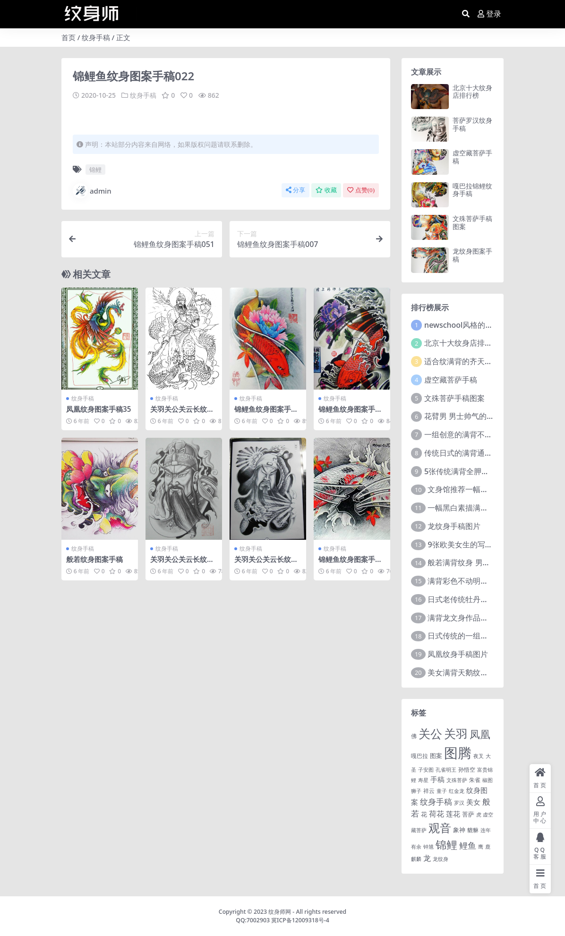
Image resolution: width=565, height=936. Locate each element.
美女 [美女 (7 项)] (473, 802)
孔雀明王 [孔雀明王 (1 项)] (446, 769)
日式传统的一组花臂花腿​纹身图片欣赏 (492, 635)
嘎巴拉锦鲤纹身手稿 (472, 189)
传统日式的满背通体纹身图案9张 (479, 453)
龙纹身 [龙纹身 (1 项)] (440, 859)
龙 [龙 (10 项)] (427, 858)
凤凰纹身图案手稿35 (98, 409)
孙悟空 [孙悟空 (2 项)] (466, 769)
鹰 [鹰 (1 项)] (480, 846)
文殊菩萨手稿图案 (472, 222)
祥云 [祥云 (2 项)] (429, 790)
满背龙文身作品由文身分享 (473, 618)
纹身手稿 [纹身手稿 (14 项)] (436, 801)
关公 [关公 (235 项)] (430, 733)
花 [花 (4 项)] (424, 814)
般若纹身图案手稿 (94, 559)
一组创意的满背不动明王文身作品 (481, 434)
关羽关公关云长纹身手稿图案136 (182, 413)
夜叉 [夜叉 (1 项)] (478, 756)
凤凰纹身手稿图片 (458, 654)
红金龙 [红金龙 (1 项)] (456, 791)
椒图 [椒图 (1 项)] (487, 780)
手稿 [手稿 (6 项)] (437, 779)
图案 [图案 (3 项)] (436, 755)
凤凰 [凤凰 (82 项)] (480, 734)
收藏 (326, 190)
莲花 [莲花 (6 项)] (453, 813)
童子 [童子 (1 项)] (442, 791)
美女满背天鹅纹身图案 (465, 672)
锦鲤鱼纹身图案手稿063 (350, 563)
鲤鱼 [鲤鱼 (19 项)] (467, 845)
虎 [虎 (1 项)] (478, 814)
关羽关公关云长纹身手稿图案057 (182, 563)
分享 (295, 190)
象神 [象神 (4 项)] (459, 829)
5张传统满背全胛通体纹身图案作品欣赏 (490, 471)
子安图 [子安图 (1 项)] (426, 769)
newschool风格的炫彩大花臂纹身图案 (488, 325)
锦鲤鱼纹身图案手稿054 (350, 413)
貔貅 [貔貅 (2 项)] (473, 830)
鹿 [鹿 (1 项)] (487, 846)
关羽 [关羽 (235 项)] (456, 733)
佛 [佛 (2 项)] (414, 736)
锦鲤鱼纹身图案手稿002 (266, 413)
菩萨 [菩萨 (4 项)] (468, 814)
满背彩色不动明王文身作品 (473, 581)
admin (92, 190)
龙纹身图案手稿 (472, 255)
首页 (68, 37)
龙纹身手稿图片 (454, 526)
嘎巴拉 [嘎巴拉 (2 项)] (419, 755)
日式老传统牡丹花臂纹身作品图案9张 (490, 599)
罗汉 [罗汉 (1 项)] (459, 803)
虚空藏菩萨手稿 (472, 156)
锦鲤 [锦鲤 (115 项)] (446, 844)
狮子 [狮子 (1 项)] (416, 791)
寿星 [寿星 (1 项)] (423, 780)
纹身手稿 (96, 37)
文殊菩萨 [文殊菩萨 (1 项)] (456, 780)
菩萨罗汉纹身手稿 (472, 124)
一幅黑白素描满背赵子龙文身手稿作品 (492, 507)
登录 (489, 14)
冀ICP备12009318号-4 (300, 920)
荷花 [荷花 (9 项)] (436, 813)
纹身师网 (279, 912)
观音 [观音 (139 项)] (439, 827)
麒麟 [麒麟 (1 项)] (416, 859)
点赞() (361, 190)
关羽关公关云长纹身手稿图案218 (266, 563)
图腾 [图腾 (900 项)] (457, 752)
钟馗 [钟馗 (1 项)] (428, 846)
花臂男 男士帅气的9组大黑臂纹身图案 (487, 416)
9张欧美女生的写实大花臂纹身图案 (486, 544)
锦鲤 (95, 169)
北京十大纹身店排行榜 (472, 91)
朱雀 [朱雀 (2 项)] (474, 779)
